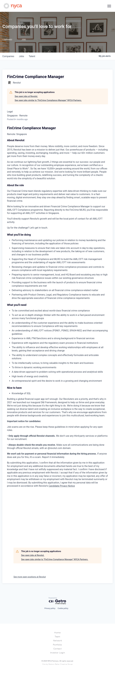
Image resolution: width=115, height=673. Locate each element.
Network (57, 640)
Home (57, 632)
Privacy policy (49, 608)
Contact (57, 648)
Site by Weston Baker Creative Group (57, 664)
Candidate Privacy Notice (62, 485)
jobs (21, 56)
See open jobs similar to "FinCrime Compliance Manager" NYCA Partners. (48, 100)
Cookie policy (63, 608)
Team (57, 636)
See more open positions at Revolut (29, 577)
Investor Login (57, 652)
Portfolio (57, 644)
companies (8, 56)
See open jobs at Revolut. (26, 96)
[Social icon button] (109, 6)
